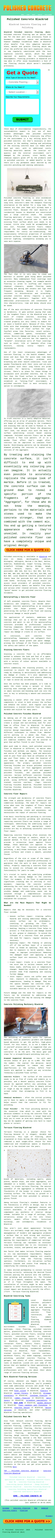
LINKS (28, 14)
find (11, 1421)
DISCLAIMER (48, 14)
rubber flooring (22, 1398)
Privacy (49, 1516)
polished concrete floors (23, 1334)
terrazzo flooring (18, 1202)
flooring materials (13, 151)
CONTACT (40, 14)
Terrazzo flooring (13, 1132)
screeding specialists (36, 1400)
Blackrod (43, 557)
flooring (47, 203)
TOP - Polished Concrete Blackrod (21, 1471)
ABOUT (33, 14)
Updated (44, 1508)
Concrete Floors (9, 1510)
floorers (44, 1391)
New (35, 1508)
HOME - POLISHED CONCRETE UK (27, 1496)
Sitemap (5, 1508)
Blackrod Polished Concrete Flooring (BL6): (27, 32)
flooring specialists (22, 1412)
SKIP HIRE (18, 1403)
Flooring (24, 1510)
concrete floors (43, 798)
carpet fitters (21, 1393)
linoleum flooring (38, 1395)
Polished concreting (13, 557)
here (14, 1467)
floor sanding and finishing (32, 1405)
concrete (46, 583)
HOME (22, 14)
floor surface (19, 222)
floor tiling (20, 1391)
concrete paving (22, 1408)
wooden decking (44, 1403)
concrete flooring (12, 1383)
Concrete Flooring (21, 1508)
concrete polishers (37, 576)
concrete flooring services (25, 1372)
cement (38, 521)
